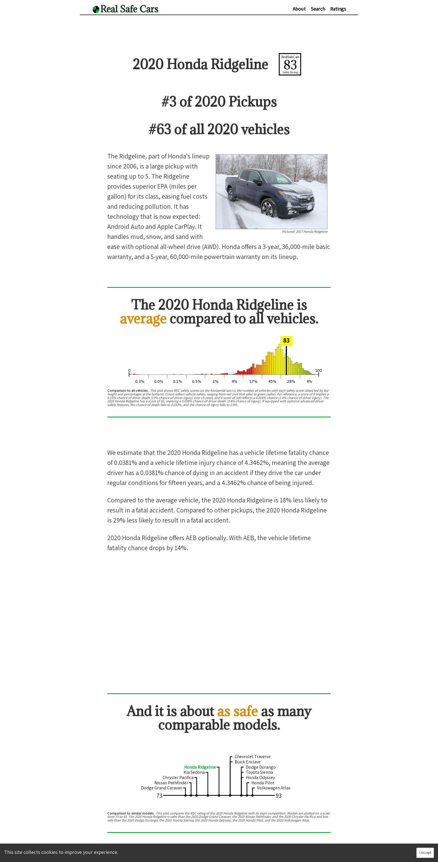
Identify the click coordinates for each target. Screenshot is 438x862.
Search (318, 9)
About (299, 9)
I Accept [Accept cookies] (425, 852)
